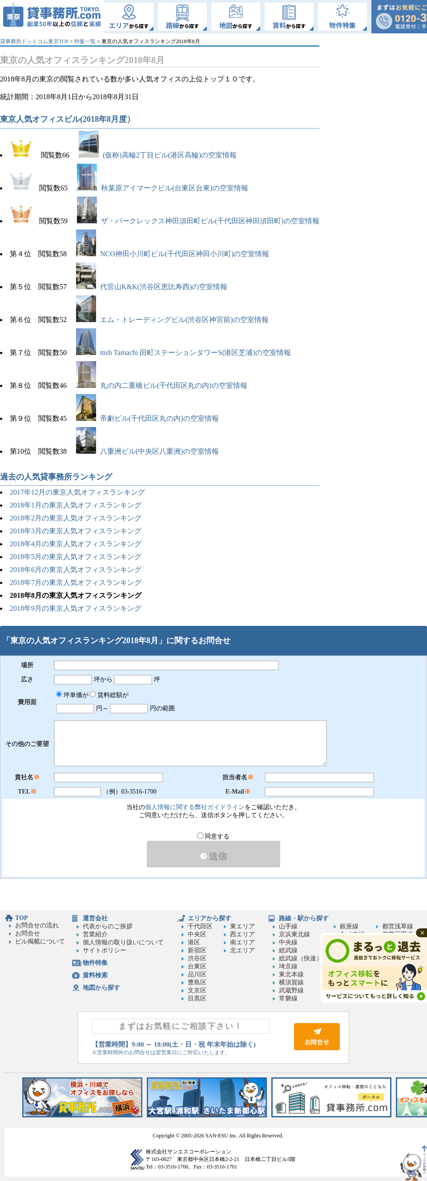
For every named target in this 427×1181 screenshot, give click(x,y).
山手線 (288, 926)
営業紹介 (95, 934)
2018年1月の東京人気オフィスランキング (75, 505)
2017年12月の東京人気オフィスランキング (77, 492)
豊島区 (197, 982)
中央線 (288, 942)
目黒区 (197, 998)
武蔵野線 (291, 990)
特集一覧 (85, 41)
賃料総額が (109, 695)
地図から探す (101, 987)
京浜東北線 (294, 934)
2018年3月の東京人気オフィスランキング (75, 531)
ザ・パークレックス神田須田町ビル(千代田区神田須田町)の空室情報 (198, 221)
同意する (213, 836)
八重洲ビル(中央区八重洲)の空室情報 (147, 451)
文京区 (197, 990)
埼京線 (288, 966)
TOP (21, 918)
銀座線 (349, 926)
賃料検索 (95, 975)
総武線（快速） (300, 958)
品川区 (197, 974)
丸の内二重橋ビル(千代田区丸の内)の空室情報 (161, 385)
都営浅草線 (397, 926)
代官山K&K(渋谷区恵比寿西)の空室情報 (151, 286)
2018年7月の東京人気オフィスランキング (75, 582)
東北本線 (291, 974)
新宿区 (197, 950)
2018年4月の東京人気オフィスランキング (75, 544)
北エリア (242, 950)
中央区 (197, 934)
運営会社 (95, 918)
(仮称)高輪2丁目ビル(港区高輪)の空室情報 (158, 155)
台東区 (197, 966)
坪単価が (72, 695)
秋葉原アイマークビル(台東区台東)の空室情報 (162, 188)
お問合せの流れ (37, 925)
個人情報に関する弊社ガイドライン (195, 807)
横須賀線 (291, 982)
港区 (194, 942)
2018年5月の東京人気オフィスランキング (75, 556)
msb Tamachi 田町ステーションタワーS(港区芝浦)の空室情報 (183, 352)
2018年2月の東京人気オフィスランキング (75, 518)
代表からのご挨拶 (108, 926)
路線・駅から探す (304, 918)
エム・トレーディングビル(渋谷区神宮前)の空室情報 (172, 319)
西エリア (242, 934)
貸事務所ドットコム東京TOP (34, 41)
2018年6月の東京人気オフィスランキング (76, 569)
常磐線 (288, 998)
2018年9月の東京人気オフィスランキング (75, 608)
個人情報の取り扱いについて (123, 942)
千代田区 (200, 926)
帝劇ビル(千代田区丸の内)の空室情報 (147, 418)
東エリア (242, 926)
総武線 (288, 950)
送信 (213, 856)
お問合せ (27, 933)
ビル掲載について (40, 941)
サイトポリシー (104, 950)
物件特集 (95, 962)
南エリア (242, 942)
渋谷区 (197, 958)
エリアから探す (209, 918)
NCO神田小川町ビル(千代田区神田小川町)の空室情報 (172, 254)
